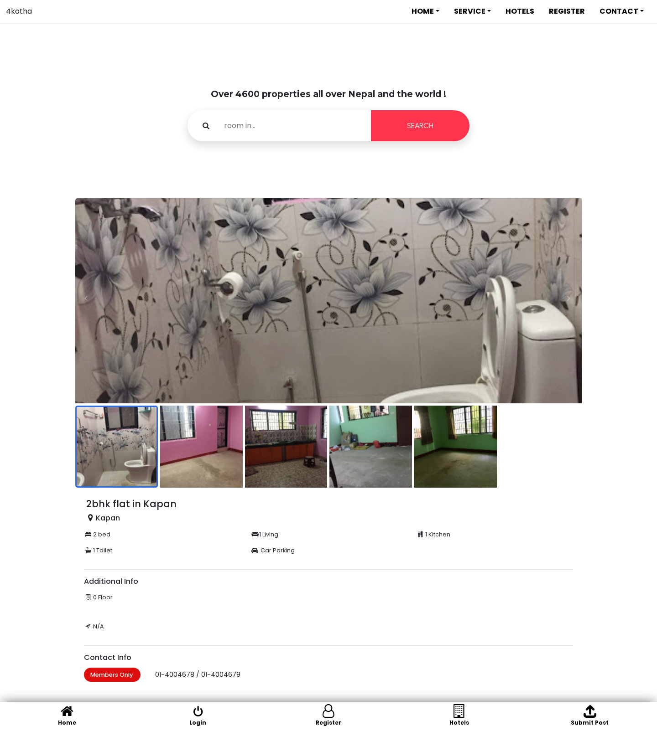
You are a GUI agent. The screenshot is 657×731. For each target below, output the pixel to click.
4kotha (19, 11)
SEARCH (420, 125)
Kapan (108, 518)
